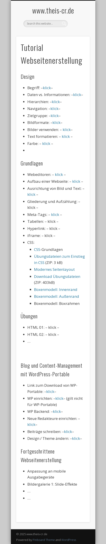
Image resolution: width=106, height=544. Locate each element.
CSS (37, 249)
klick (47, 87)
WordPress (68, 540)
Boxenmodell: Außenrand (56, 296)
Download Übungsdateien (57, 276)
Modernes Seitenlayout (54, 269)
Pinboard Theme (44, 540)
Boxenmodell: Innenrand (55, 289)
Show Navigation (78, 39)
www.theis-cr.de (53, 10)
